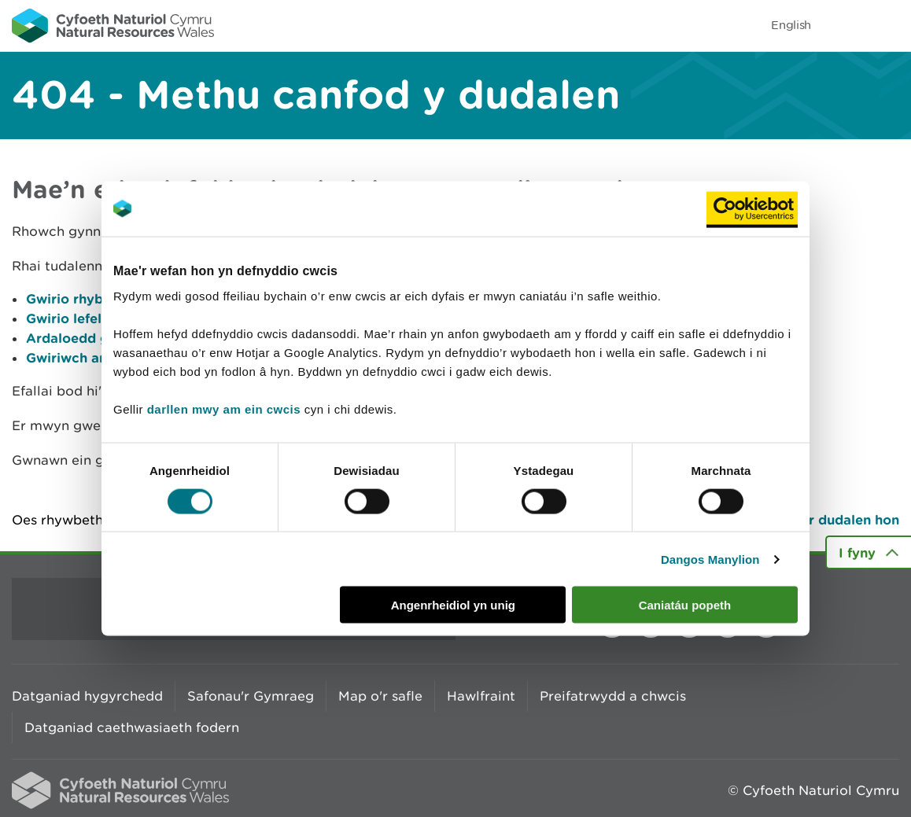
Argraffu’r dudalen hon (824, 519)
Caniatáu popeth (685, 605)
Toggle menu (889, 25)
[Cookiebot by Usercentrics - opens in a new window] (752, 208)
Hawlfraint (481, 696)
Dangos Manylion (710, 558)
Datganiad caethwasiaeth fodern (131, 727)
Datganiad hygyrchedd (87, 696)
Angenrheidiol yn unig (453, 605)
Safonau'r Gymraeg (250, 696)
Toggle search (845, 25)
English (791, 24)
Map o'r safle (380, 696)
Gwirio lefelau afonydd (100, 318)
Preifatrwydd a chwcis (613, 696)
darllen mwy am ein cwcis (224, 409)
